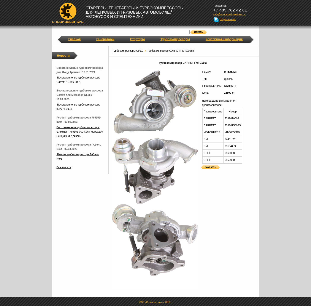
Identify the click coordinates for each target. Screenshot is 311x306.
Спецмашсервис (68, 13)
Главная (74, 39)
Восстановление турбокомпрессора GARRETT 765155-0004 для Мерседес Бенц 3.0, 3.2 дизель (80, 132)
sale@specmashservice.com (229, 14)
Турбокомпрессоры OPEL (128, 50)
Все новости (64, 167)
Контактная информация (224, 39)
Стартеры (137, 39)
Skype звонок (228, 19)
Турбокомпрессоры (175, 39)
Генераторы (105, 39)
